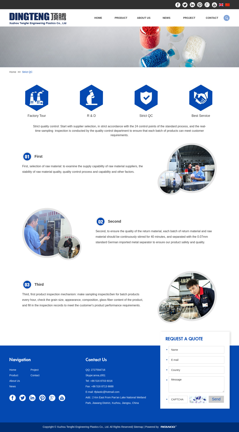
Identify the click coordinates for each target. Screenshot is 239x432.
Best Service (200, 116)
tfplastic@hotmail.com (106, 391)
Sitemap (139, 426)
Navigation (20, 359)
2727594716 (98, 369)
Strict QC (27, 71)
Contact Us (96, 359)
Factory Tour (37, 116)
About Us (143, 17)
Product (121, 17)
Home (98, 17)
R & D (91, 116)
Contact (212, 17)
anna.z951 (99, 375)
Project (189, 17)
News (166, 17)
